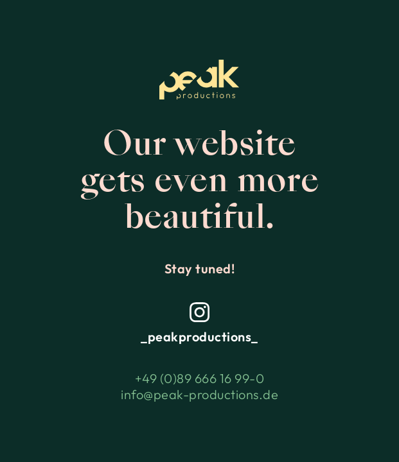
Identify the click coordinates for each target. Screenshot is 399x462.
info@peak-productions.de (199, 394)
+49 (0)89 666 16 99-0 (200, 378)
